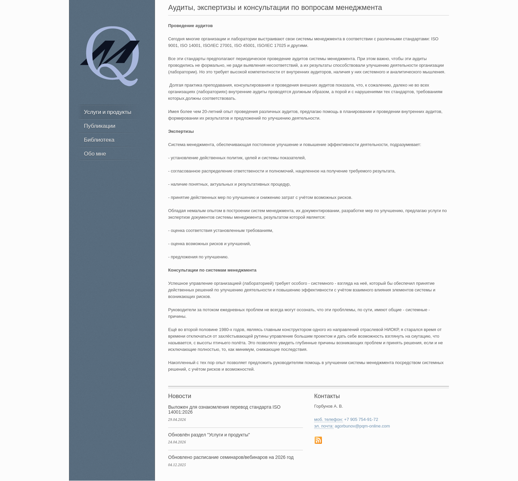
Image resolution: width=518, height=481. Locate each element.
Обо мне (95, 153)
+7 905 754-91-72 (361, 419)
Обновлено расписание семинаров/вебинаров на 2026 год (231, 457)
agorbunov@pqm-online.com (362, 426)
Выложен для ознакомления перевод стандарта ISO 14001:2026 (224, 409)
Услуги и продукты (107, 111)
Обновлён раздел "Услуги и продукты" (209, 434)
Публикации (99, 125)
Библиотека (99, 139)
